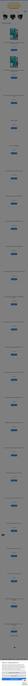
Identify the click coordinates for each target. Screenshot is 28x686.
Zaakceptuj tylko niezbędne (14, 672)
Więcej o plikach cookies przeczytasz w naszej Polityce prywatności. (13, 669)
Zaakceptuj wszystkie (14, 679)
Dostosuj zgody (14, 675)
